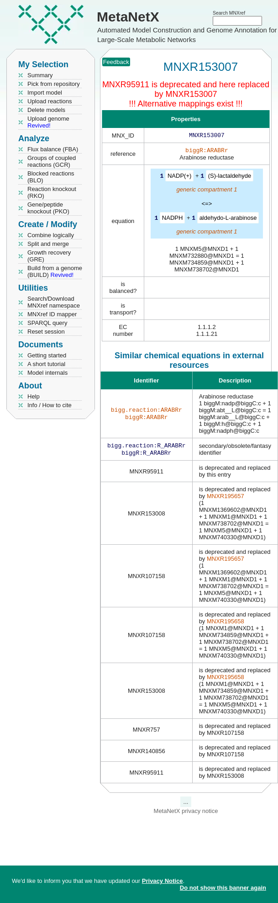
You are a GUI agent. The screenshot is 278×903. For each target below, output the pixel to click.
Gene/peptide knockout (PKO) (48, 208)
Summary (40, 75)
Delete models (46, 109)
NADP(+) (179, 177)
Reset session (46, 331)
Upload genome (48, 122)
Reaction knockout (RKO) (51, 192)
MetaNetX (128, 16)
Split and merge (48, 243)
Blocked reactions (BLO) (50, 177)
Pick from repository (53, 83)
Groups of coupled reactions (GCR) (51, 161)
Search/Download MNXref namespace (53, 302)
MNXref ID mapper (52, 314)
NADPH (172, 219)
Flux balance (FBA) (52, 149)
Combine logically (50, 235)
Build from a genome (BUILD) (54, 271)
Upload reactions (49, 101)
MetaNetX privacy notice (186, 813)
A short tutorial (46, 364)
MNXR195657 (225, 498)
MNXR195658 (225, 624)
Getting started (46, 355)
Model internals (47, 372)
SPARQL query (47, 322)
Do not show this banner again (223, 887)
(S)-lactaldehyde (230, 177)
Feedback (116, 61)
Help (33, 396)
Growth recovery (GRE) (49, 256)
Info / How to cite (49, 405)
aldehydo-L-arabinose (228, 219)
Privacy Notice (162, 880)
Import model (44, 92)
